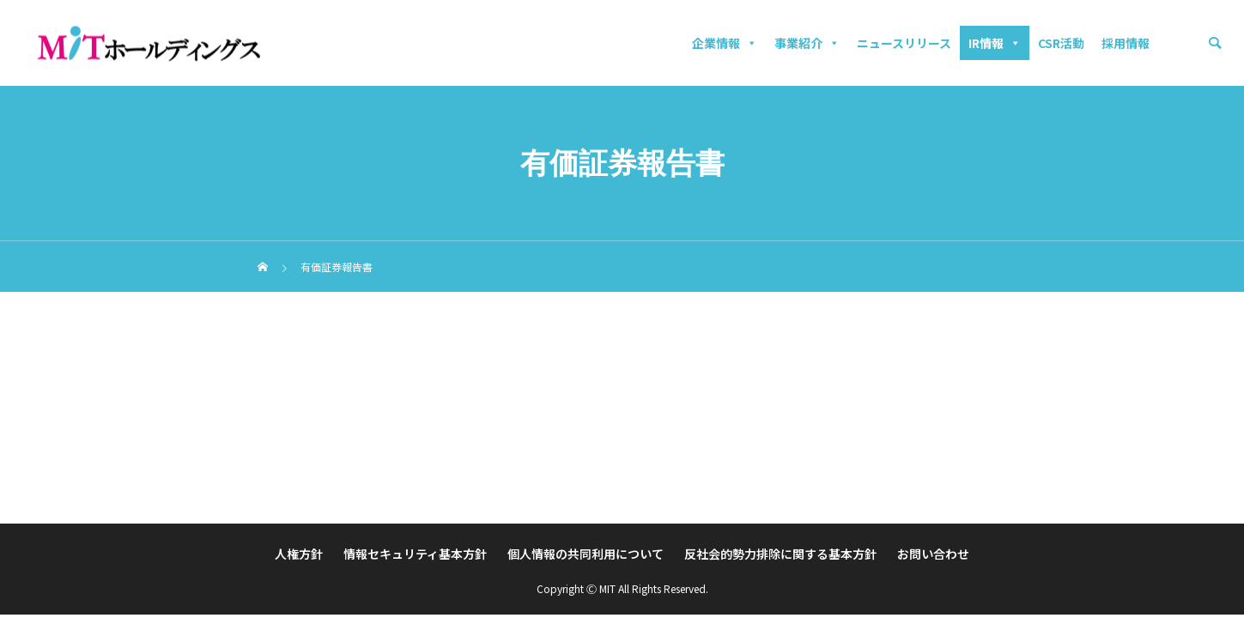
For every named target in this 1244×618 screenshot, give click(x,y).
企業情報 (724, 43)
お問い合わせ (933, 553)
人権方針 (299, 553)
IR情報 (994, 43)
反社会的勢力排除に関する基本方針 (780, 553)
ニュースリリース (904, 43)
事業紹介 (807, 43)
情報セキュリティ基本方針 (415, 553)
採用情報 (1125, 43)
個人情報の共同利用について (585, 553)
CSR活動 (1061, 43)
